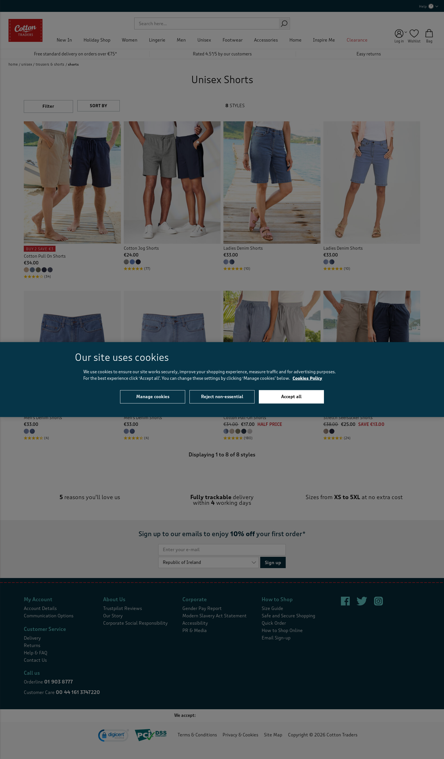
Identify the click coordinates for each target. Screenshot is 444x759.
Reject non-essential (222, 396)
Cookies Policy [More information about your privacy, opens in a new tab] (307, 378)
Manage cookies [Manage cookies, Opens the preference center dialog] (152, 396)
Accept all (291, 396)
